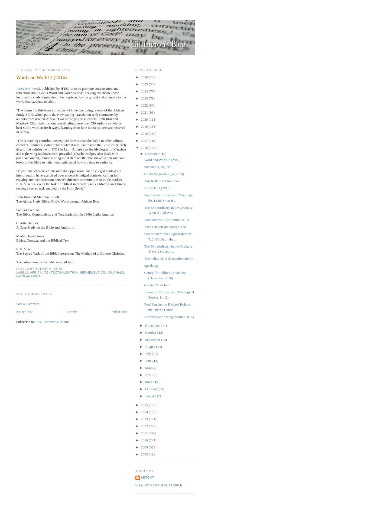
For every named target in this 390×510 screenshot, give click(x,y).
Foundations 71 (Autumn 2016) (166, 220)
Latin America (28, 276)
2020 (145, 119)
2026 (145, 77)
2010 (145, 440)
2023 (145, 98)
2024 (145, 91)
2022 (145, 105)
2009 (145, 447)
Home (72, 312)
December (153, 154)
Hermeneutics (92, 272)
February (152, 389)
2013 (145, 419)
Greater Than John (157, 285)
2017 (145, 141)
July (148, 354)
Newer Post (24, 312)
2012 (145, 426)
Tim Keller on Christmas (161, 181)
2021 (145, 112)
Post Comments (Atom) (52, 322)
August (150, 347)
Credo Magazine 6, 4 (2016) (164, 174)
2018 (145, 133)
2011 (145, 433)
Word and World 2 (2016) (162, 160)
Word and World (28, 88)
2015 (145, 405)
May (148, 368)
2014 (145, 412)
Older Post (119, 312)
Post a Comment (28, 304)
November (153, 325)
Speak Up (151, 266)
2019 (145, 126)
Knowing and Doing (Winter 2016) (169, 317)
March (150, 382)
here (71, 262)
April (149, 375)
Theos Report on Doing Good (165, 227)
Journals (115, 272)
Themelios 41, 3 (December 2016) (168, 258)
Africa (36, 272)
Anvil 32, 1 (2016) (157, 188)
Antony (147, 477)
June (148, 361)
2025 (145, 84)
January (151, 396)
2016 (145, 148)
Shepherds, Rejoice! (158, 167)
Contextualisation (61, 272)
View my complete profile (158, 485)
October (151, 333)
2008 (145, 454)
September (153, 340)
